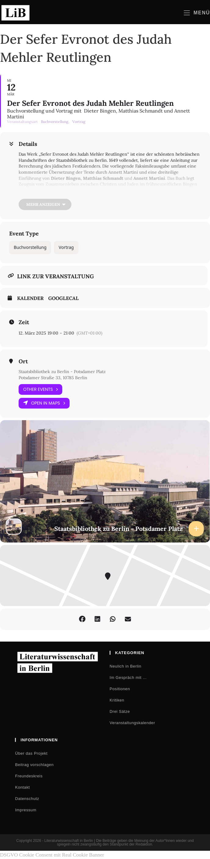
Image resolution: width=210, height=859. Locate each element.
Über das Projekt (31, 753)
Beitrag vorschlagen (34, 764)
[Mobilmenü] (197, 12)
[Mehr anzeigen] (45, 204)
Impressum (25, 810)
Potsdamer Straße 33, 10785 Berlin (53, 377)
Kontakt (22, 787)
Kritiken (117, 700)
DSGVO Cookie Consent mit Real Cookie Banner (52, 855)
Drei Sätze (120, 711)
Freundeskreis (28, 776)
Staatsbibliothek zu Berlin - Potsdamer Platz (62, 371)
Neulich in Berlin (125, 666)
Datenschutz (27, 798)
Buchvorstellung (30, 247)
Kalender (30, 298)
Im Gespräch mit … (128, 677)
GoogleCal (63, 298)
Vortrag (66, 247)
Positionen (120, 689)
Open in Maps (44, 403)
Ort (23, 361)
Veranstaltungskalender (132, 722)
